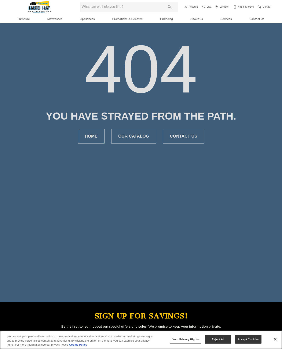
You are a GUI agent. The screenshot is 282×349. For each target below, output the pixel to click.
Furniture (24, 19)
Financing (166, 19)
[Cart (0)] (264, 7)
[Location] (221, 7)
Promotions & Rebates (127, 19)
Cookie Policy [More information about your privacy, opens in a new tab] (78, 344)
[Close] (275, 339)
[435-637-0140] (243, 7)
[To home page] (39, 7)
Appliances (87, 19)
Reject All (218, 339)
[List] (206, 7)
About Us (196, 19)
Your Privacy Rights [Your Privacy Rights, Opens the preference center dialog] (185, 339)
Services (226, 19)
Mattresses (54, 19)
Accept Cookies (248, 339)
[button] (185, 7)
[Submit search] (169, 7)
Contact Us (256, 19)
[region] (141, 339)
